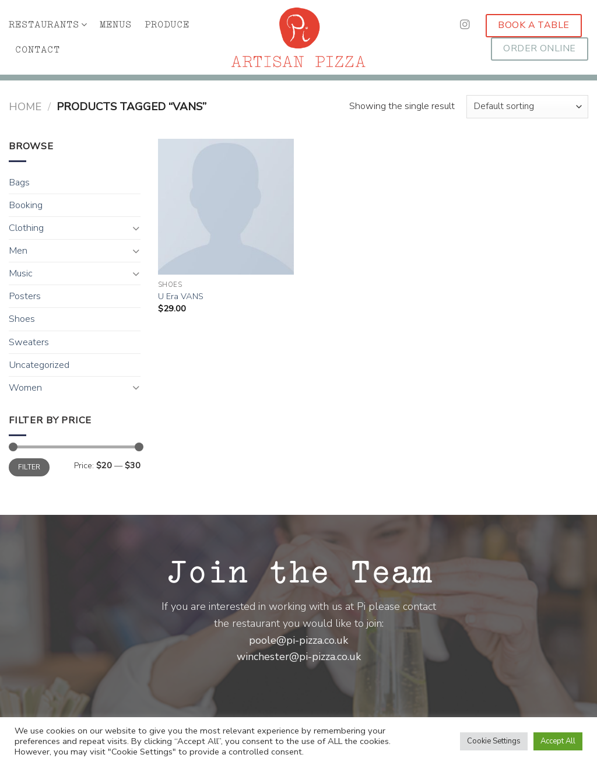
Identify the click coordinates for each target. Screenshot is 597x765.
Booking (26, 205)
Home (25, 106)
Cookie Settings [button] (494, 741)
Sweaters (29, 342)
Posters (25, 296)
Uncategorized (39, 365)
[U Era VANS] (226, 207)
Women (25, 387)
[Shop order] (527, 106)
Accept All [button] (557, 741)
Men (18, 250)
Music (21, 273)
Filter (29, 467)
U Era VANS (180, 296)
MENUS (116, 25)
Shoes (22, 319)
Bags (19, 182)
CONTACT (37, 50)
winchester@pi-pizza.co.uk (299, 657)
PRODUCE (167, 25)
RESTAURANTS (48, 24)
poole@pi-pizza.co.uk (298, 640)
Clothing (26, 228)
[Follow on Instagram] (465, 25)
